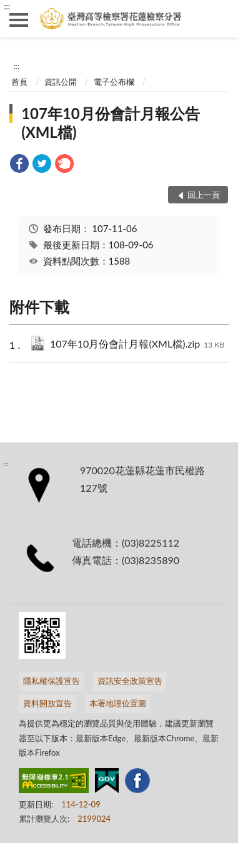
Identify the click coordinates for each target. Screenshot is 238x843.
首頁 (19, 82)
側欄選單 (18, 20)
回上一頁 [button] (203, 195)
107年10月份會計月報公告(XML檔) (110, 122)
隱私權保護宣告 (51, 681)
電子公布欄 (114, 82)
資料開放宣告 (47, 703)
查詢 (219, 18)
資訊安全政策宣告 (129, 681)
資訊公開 (60, 82)
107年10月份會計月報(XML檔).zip (137, 345)
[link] (19, 165)
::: (7, 6)
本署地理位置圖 (117, 703)
